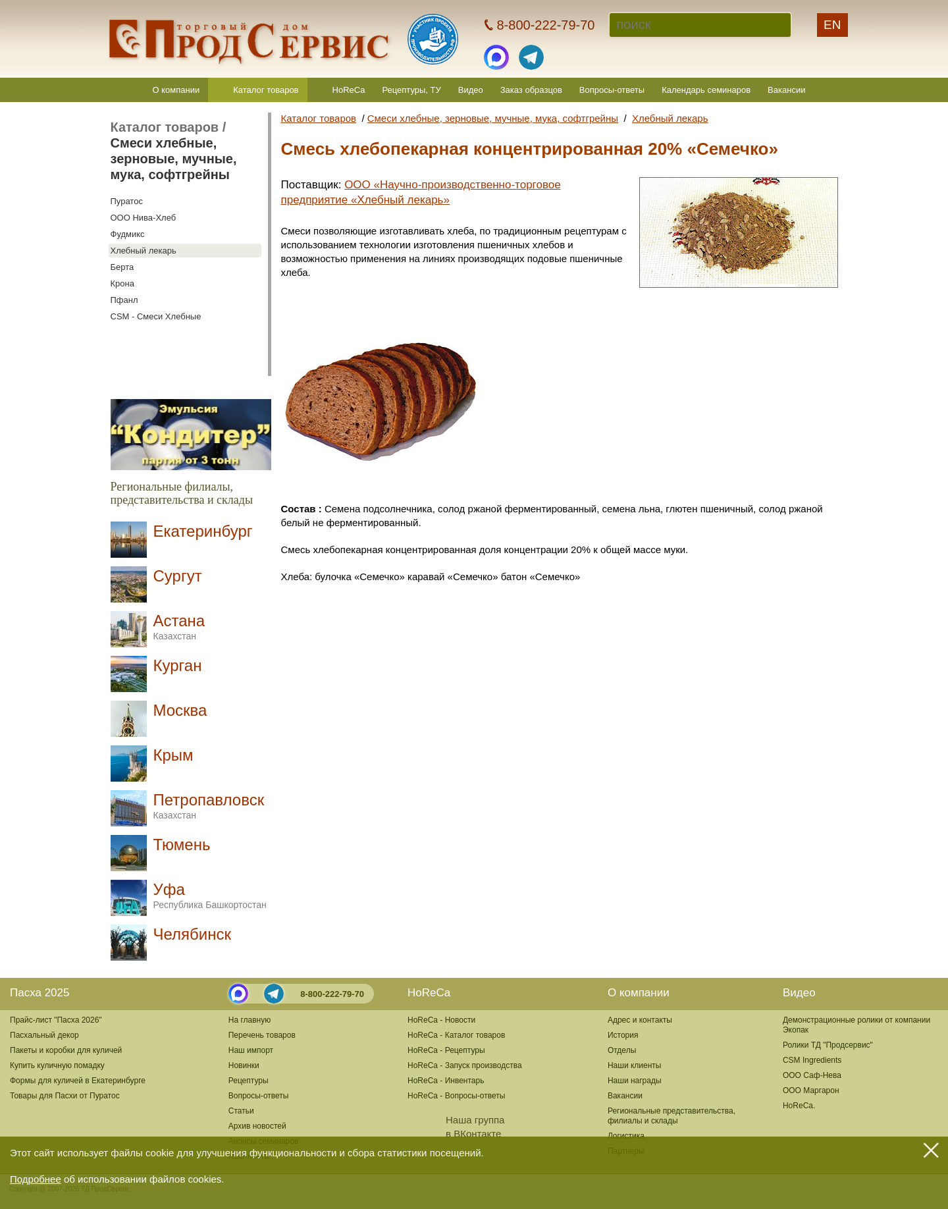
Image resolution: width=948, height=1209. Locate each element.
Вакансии (786, 90)
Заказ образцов (531, 90)
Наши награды (635, 1080)
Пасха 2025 (39, 992)
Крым (173, 755)
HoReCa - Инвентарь (446, 1080)
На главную (249, 1020)
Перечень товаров (262, 1035)
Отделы (622, 1050)
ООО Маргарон (811, 1090)
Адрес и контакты (640, 1020)
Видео (470, 90)
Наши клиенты (635, 1065)
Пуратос (127, 201)
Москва (180, 710)
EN (832, 25)
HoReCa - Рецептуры (446, 1050)
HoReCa (348, 90)
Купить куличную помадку (57, 1065)
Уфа (210, 895)
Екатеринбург (203, 531)
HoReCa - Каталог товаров (456, 1035)
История (623, 1035)
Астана (179, 626)
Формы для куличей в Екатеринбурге (77, 1080)
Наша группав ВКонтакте (456, 1127)
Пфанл (124, 300)
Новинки (243, 1065)
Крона (122, 283)
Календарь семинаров (706, 90)
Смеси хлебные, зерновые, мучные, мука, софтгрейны (174, 159)
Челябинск (192, 934)
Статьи (241, 1110)
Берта (122, 267)
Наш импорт (250, 1050)
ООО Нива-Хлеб (143, 218)
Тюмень (182, 844)
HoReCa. (799, 1105)
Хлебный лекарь (143, 250)
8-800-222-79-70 (332, 994)
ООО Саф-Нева (812, 1075)
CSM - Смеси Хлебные (156, 316)
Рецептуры (248, 1080)
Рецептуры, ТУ (411, 90)
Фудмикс (128, 234)
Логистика (626, 1136)
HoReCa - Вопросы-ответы (456, 1095)
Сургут (177, 576)
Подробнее (35, 1179)
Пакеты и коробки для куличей (66, 1050)
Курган (177, 665)
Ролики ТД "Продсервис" (828, 1045)
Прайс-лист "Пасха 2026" (56, 1020)
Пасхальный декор (44, 1035)
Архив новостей (257, 1126)
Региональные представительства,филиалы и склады (671, 1115)
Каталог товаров (265, 90)
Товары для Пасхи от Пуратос (65, 1095)
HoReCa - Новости (441, 1020)
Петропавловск (209, 805)
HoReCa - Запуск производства (465, 1065)
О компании (176, 90)
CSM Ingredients (812, 1060)
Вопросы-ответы (612, 90)
